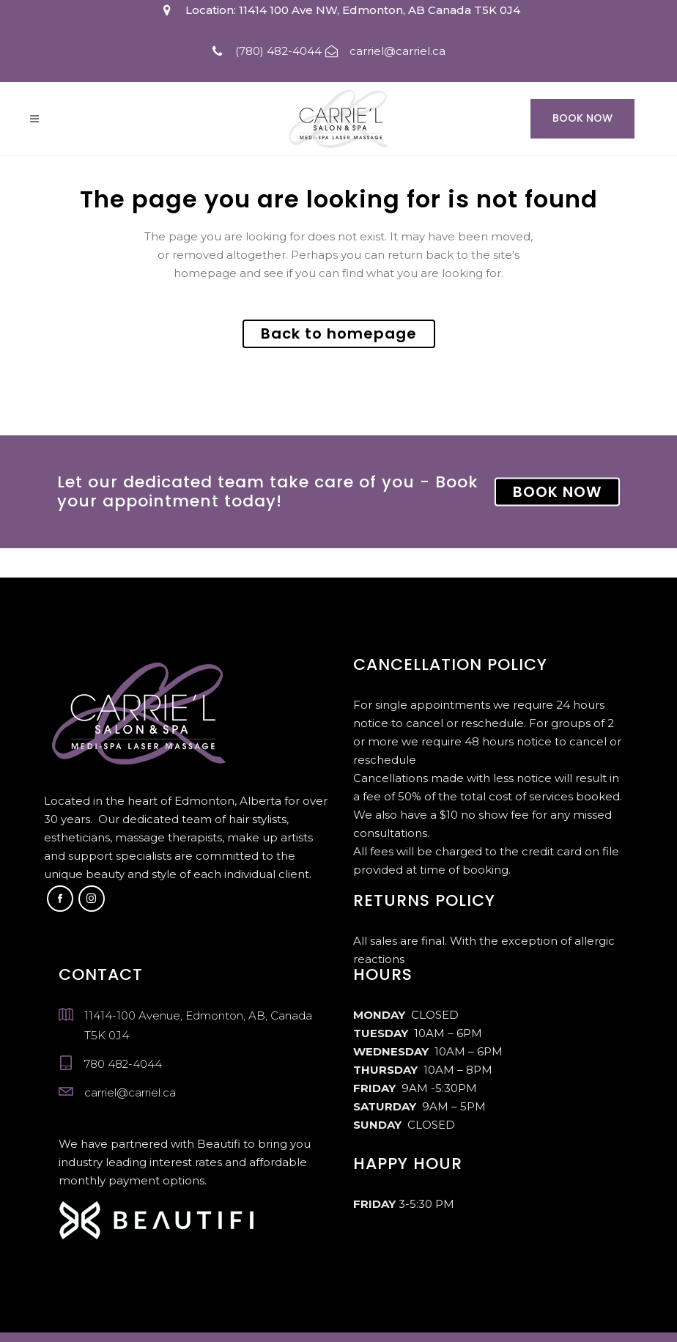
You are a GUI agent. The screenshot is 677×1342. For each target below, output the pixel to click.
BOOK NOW (557, 492)
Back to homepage (339, 333)
